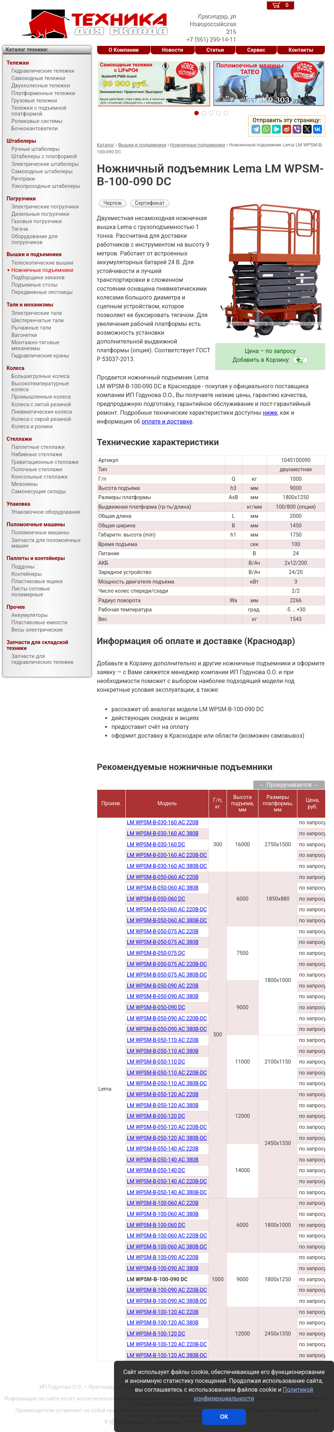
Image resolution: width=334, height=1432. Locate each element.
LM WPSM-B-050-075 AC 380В (162, 942)
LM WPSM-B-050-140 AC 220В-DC (167, 1181)
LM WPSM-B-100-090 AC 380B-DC (167, 1301)
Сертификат (150, 203)
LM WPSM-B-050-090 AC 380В (162, 996)
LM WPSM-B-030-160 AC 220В (162, 822)
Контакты (301, 50)
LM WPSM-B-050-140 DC (156, 1170)
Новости (172, 50)
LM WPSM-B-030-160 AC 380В (162, 834)
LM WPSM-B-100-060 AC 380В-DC (167, 1247)
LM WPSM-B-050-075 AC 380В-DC (167, 975)
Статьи (215, 50)
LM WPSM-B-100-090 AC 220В (162, 1257)
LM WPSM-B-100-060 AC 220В (162, 1203)
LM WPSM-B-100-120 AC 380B (162, 1323)
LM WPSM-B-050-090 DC (156, 1007)
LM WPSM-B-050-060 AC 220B (162, 877)
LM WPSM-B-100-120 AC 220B (162, 1312)
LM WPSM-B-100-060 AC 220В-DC (167, 1236)
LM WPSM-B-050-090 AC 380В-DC (167, 1029)
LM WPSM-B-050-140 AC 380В (162, 1160)
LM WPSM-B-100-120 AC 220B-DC (167, 1344)
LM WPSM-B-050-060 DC (156, 899)
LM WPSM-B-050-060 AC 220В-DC (167, 909)
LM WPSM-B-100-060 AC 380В (162, 1214)
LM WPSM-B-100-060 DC (156, 1225)
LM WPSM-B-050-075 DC (156, 953)
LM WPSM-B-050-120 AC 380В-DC (167, 1138)
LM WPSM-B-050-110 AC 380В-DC (167, 1083)
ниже (270, 412)
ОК (224, 1417)
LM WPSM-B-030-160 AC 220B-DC (167, 855)
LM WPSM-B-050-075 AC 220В (162, 931)
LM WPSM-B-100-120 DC (156, 1334)
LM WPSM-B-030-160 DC (156, 845)
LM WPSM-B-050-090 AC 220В (162, 986)
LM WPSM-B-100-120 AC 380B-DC (167, 1355)
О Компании (124, 50)
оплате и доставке (167, 421)
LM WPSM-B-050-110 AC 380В (162, 1051)
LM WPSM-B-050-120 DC (156, 1116)
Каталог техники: (26, 50)
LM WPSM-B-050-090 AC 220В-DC (167, 1018)
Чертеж (112, 203)
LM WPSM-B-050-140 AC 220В (162, 1149)
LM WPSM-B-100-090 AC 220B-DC (167, 1290)
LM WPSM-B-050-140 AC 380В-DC (167, 1192)
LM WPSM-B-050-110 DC (156, 1062)
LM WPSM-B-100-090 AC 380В (162, 1268)
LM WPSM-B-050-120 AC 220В (162, 1094)
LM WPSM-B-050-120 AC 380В (162, 1105)
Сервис (256, 50)
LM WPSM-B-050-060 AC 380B (162, 888)
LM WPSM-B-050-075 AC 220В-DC (167, 964)
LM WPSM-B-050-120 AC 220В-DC (167, 1127)
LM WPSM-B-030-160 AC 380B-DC (167, 866)
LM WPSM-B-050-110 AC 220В (162, 1040)
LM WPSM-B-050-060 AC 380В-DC (167, 920)
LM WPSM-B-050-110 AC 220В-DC (167, 1073)
